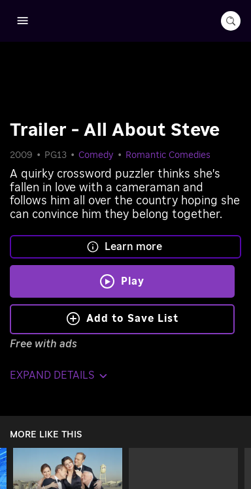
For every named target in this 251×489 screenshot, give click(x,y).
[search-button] (231, 21)
